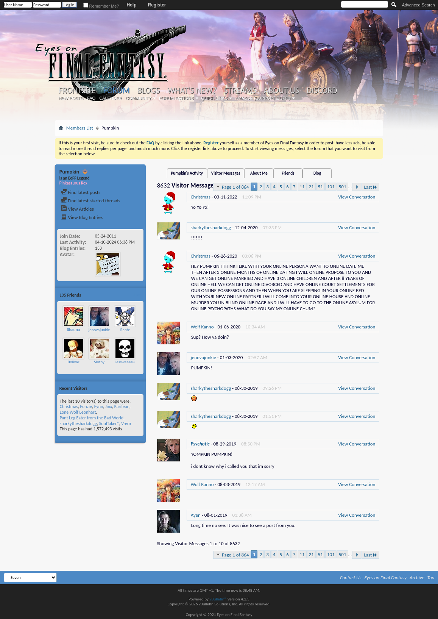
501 (342, 186)
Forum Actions (176, 98)
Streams (240, 90)
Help (131, 5)
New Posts (70, 98)
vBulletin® (217, 599)
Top (431, 577)
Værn (126, 423)
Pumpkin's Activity (187, 173)
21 (311, 186)
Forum (116, 90)
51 (320, 186)
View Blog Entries (82, 217)
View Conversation (356, 197)
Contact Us (351, 577)
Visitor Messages (225, 173)
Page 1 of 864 (232, 187)
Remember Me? (101, 6)
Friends (288, 173)
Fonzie (86, 406)
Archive (417, 577)
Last (370, 187)
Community (138, 98)
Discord (322, 90)
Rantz (125, 329)
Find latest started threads (90, 200)
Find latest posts (81, 192)
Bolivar (73, 362)
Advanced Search (418, 5)
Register (157, 5)
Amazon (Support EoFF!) (262, 98)
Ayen (196, 515)
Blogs (148, 90)
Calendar (110, 98)
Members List (79, 128)
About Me (259, 173)
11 (301, 186)
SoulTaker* (109, 423)
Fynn (98, 406)
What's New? (192, 90)
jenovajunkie (99, 329)
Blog (317, 173)
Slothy (99, 362)
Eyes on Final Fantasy (386, 577)
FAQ (91, 98)
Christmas (69, 406)
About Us (281, 90)
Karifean (121, 406)
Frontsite (77, 90)
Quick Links (214, 98)
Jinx (108, 406)
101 (331, 186)
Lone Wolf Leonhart (78, 412)
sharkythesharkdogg (78, 423)
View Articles (77, 209)
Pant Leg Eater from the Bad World (91, 417)
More (136, 294)
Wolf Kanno (202, 327)
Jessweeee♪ (125, 362)
